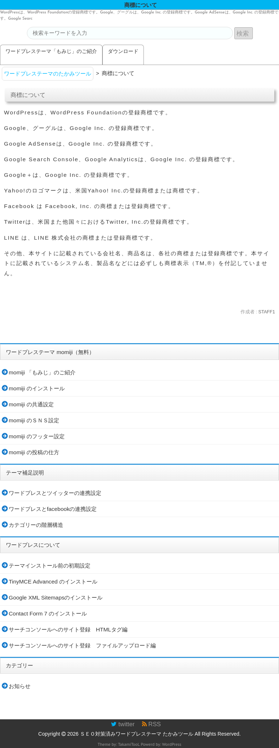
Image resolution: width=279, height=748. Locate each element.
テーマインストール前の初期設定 (49, 565)
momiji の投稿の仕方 (34, 452)
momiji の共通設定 (31, 404)
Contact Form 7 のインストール (48, 613)
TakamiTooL (129, 744)
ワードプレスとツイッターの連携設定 (55, 493)
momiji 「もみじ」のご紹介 (42, 372)
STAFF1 (266, 311)
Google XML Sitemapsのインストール (55, 597)
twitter (122, 724)
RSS (151, 724)
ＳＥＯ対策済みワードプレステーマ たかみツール (136, 734)
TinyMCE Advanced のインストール (53, 581)
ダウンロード (123, 51)
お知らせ (20, 686)
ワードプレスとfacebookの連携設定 (53, 509)
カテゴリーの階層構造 (36, 525)
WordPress (171, 744)
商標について (28, 95)
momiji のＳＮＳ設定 (34, 420)
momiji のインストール (37, 388)
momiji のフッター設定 (37, 436)
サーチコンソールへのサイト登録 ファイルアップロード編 (82, 645)
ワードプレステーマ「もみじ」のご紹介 (51, 51)
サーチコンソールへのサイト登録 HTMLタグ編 (68, 629)
